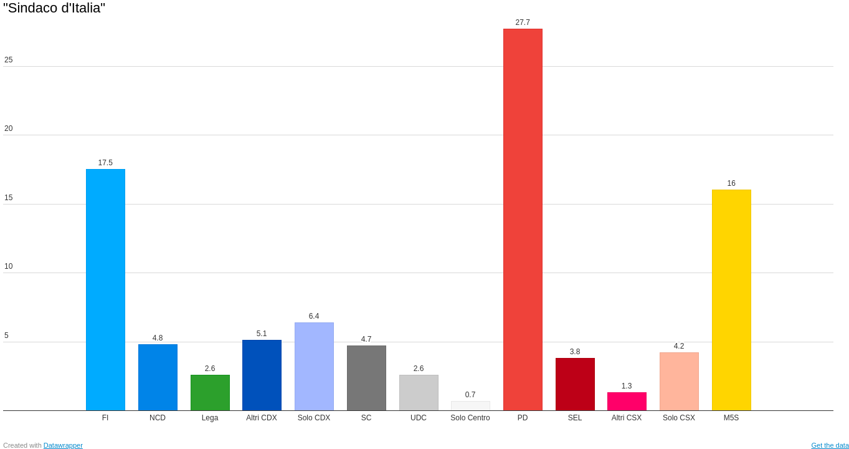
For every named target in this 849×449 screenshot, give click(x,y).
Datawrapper (63, 445)
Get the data (830, 445)
